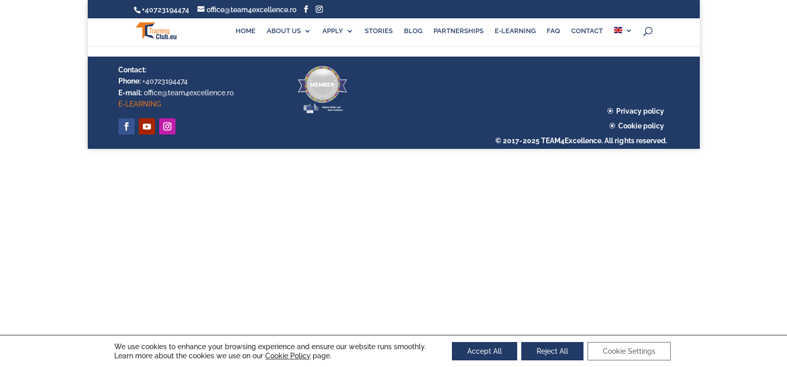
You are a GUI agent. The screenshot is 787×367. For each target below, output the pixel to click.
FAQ (553, 31)
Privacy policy (640, 111)
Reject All (552, 351)
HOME (246, 31)
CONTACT (587, 31)
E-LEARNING (515, 31)
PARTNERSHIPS (459, 31)
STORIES (379, 31)
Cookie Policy (288, 356)
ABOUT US (284, 31)
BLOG (413, 31)
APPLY (332, 31)
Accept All (484, 351)
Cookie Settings (629, 351)
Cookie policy (641, 126)
